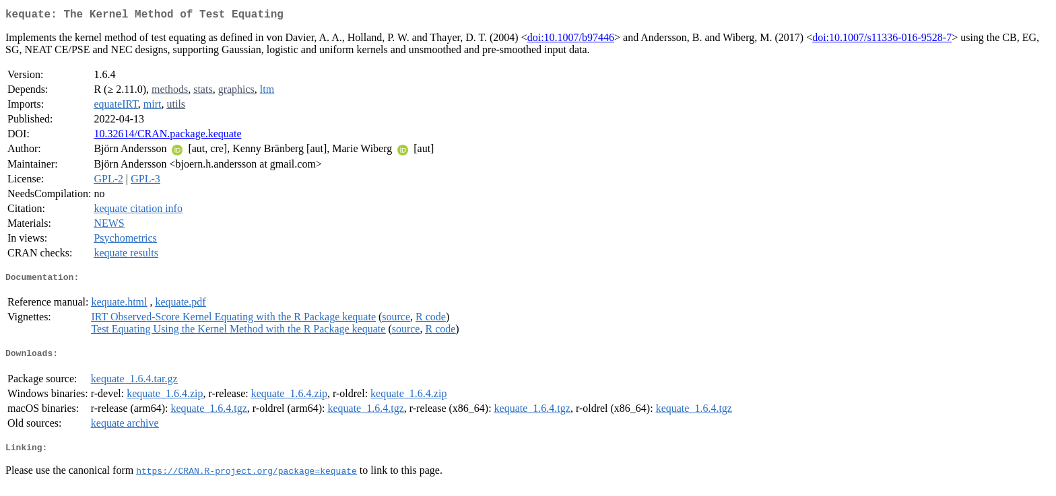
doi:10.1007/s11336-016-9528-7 (882, 40)
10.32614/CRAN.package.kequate (167, 136)
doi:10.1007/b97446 (570, 40)
